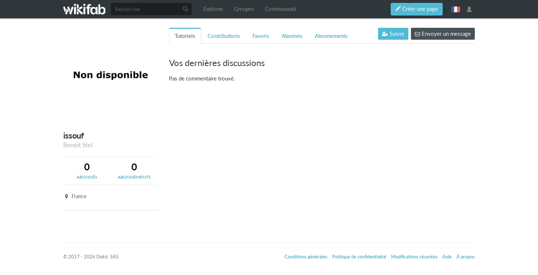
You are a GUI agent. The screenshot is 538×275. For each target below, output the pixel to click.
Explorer (213, 9)
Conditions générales (306, 256)
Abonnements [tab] (331, 36)
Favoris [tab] (260, 36)
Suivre (393, 34)
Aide (447, 256)
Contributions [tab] (224, 36)
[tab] (86, 171)
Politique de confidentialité (359, 256)
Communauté (280, 9)
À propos (465, 256)
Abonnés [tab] (292, 36)
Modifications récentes (414, 256)
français (455, 9)
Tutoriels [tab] (185, 36)
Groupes (244, 9)
